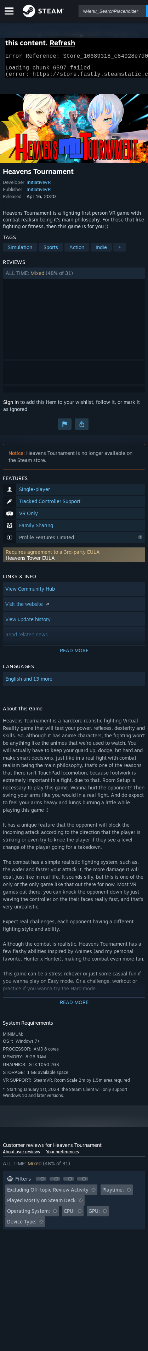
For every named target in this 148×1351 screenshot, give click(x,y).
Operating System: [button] (28, 1215)
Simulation (20, 251)
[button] (74, 277)
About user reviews (21, 1156)
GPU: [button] (94, 1215)
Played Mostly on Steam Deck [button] (41, 1204)
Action (76, 251)
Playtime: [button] (113, 1194)
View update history (28, 623)
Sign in (11, 406)
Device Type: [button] (21, 1226)
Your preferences (62, 1156)
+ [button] (119, 251)
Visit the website (28, 608)
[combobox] (112, 11)
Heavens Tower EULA (30, 562)
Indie (101, 251)
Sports (51, 251)
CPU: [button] (69, 1215)
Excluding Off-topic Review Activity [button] (48, 1194)
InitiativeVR (39, 186)
